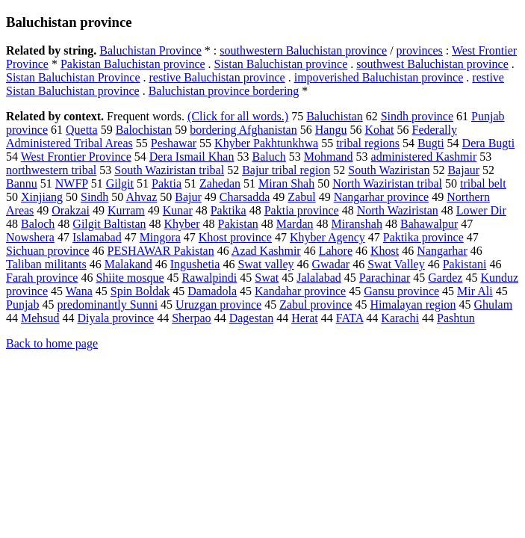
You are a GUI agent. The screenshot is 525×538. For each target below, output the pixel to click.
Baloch (38, 223)
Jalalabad (318, 277)
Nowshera (30, 237)
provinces (420, 50)
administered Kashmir (424, 156)
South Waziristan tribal (169, 170)
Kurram (126, 210)
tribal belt (483, 183)
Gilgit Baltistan (109, 223)
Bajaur (463, 170)
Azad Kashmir (266, 250)
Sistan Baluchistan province (281, 64)
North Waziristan (397, 210)
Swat (267, 277)
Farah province (42, 277)
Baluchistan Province (150, 50)
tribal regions (368, 143)
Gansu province (401, 291)
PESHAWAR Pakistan (161, 250)
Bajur (188, 197)
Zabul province (315, 304)
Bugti (430, 143)
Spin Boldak (140, 291)
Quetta (82, 129)
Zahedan (219, 183)
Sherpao (191, 318)
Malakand (128, 264)
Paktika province (423, 237)
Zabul (301, 197)
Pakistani (465, 264)
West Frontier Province (76, 156)
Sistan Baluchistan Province (73, 77)
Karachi (400, 318)
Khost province (235, 237)
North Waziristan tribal (387, 183)
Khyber (182, 223)
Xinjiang (42, 197)
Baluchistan (334, 116)
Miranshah (357, 223)
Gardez (445, 277)
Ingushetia (195, 264)
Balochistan (144, 129)
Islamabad (97, 237)
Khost (384, 250)
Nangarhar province (381, 197)
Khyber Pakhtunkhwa (266, 143)
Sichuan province (48, 250)
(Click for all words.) (237, 116)
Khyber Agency (327, 237)
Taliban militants (46, 264)
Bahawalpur (429, 223)
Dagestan (251, 318)
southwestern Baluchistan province (303, 50)
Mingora (160, 237)
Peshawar (173, 143)
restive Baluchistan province (217, 77)
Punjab (22, 304)
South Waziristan (388, 170)
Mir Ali (475, 291)
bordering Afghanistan (243, 129)
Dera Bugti (488, 143)
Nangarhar (442, 250)
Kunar (178, 210)
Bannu (21, 183)
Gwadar (330, 264)
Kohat (379, 129)
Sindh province (417, 116)
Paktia (166, 183)
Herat (304, 318)
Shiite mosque (130, 277)
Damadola (212, 291)
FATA (350, 318)
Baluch (268, 156)
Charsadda (245, 197)
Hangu (331, 129)
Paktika (228, 210)
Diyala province (116, 318)
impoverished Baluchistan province (379, 77)
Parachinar (384, 277)
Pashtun (456, 318)
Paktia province (301, 210)
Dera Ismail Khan (191, 156)
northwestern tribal (51, 170)
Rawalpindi (209, 277)
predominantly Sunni (107, 304)
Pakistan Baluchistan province (132, 64)
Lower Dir (481, 210)
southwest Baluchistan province (432, 64)
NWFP (71, 183)
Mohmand (328, 156)
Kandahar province (300, 291)
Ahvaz (141, 197)
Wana (79, 291)
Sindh (94, 197)
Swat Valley (396, 264)
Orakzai (71, 210)
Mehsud (40, 318)
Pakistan (238, 223)
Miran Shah (286, 183)
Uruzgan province (218, 304)
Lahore (335, 250)
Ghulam (493, 304)
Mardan (295, 223)
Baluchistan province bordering (224, 90)
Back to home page (52, 343)
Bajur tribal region (286, 170)
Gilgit (120, 183)
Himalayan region (413, 304)
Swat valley (265, 264)
